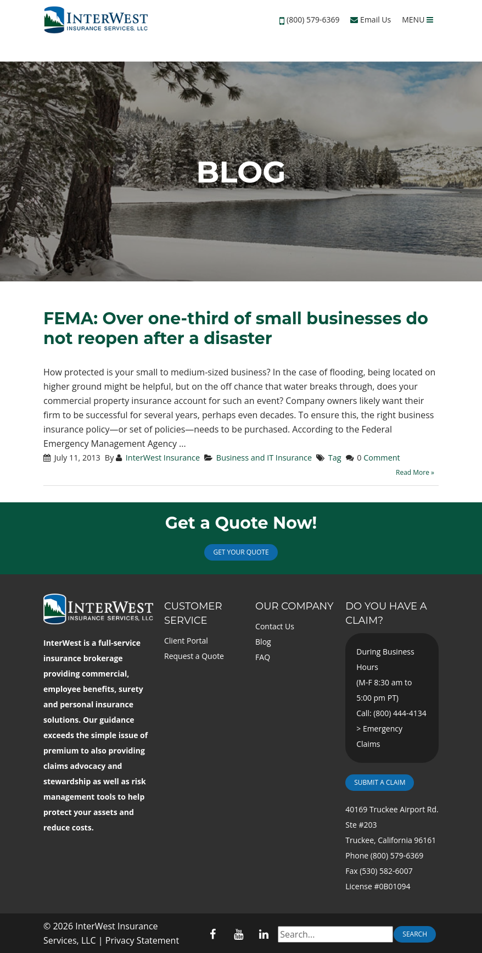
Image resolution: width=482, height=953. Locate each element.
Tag (334, 457)
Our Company (294, 606)
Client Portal (186, 640)
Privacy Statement (142, 940)
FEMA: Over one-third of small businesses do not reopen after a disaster (235, 328)
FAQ (262, 657)
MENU (417, 19)
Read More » (415, 472)
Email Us (370, 19)
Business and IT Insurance (264, 457)
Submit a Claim (379, 782)
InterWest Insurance (163, 457)
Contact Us (274, 626)
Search (414, 934)
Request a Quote (194, 656)
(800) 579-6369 (313, 19)
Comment (381, 457)
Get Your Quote (240, 552)
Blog (263, 641)
